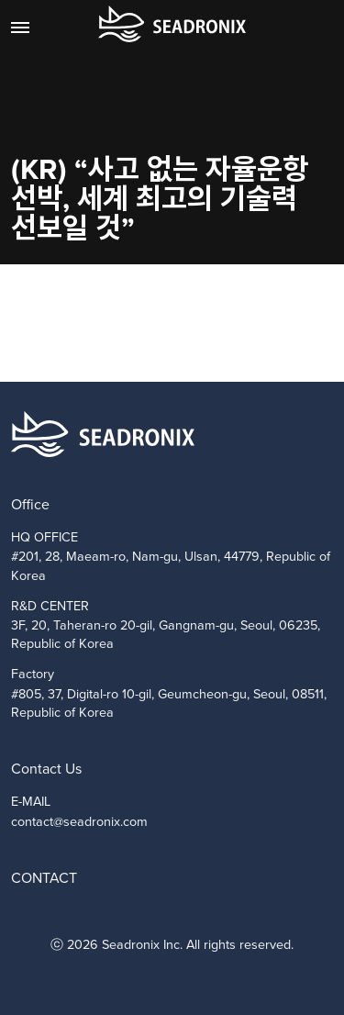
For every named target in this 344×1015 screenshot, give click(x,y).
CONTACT (44, 877)
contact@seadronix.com (79, 821)
